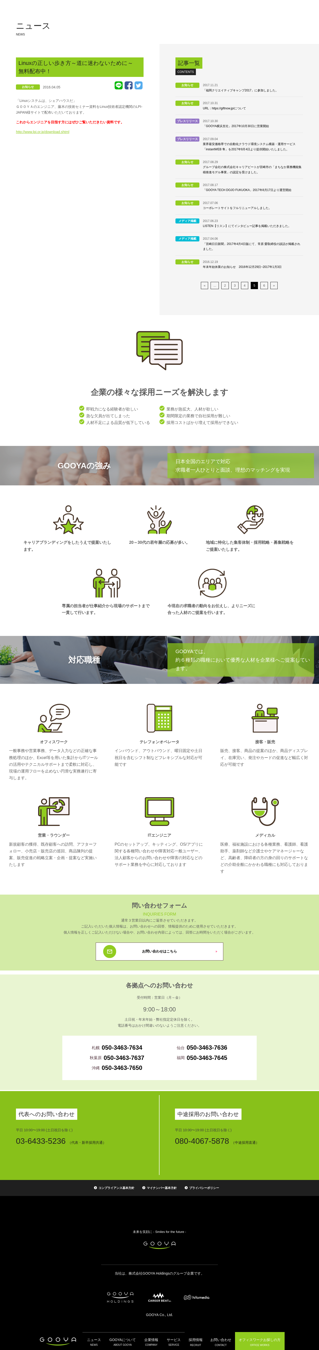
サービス (172, 1341)
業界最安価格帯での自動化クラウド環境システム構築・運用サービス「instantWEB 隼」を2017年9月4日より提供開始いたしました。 (249, 146)
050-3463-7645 (207, 1057)
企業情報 (151, 1341)
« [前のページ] (204, 285)
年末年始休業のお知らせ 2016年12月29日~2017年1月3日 (242, 267)
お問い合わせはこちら (159, 951)
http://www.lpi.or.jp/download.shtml (42, 132)
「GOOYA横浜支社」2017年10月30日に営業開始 (236, 126)
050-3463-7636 (207, 1047)
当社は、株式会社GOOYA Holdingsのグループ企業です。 (159, 1273)
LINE (119, 85)
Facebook (129, 85)
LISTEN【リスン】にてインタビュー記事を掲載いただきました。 (247, 226)
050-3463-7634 (122, 1047)
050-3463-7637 (124, 1057)
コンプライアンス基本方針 (116, 1188)
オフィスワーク (258, 1341)
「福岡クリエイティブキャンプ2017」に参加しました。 (240, 90)
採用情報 (194, 1341)
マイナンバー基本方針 (162, 1188)
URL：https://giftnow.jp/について (224, 108)
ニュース (95, 1341)
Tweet (139, 85)
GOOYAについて (123, 1341)
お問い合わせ (219, 1341)
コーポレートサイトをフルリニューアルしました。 (237, 208)
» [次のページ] (274, 285)
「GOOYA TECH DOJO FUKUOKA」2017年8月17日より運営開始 (247, 190)
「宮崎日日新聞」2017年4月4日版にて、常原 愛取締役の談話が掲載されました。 (251, 246)
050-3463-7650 (122, 1067)
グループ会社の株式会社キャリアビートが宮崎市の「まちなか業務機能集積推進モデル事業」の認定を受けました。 (252, 169)
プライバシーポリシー (204, 1188)
